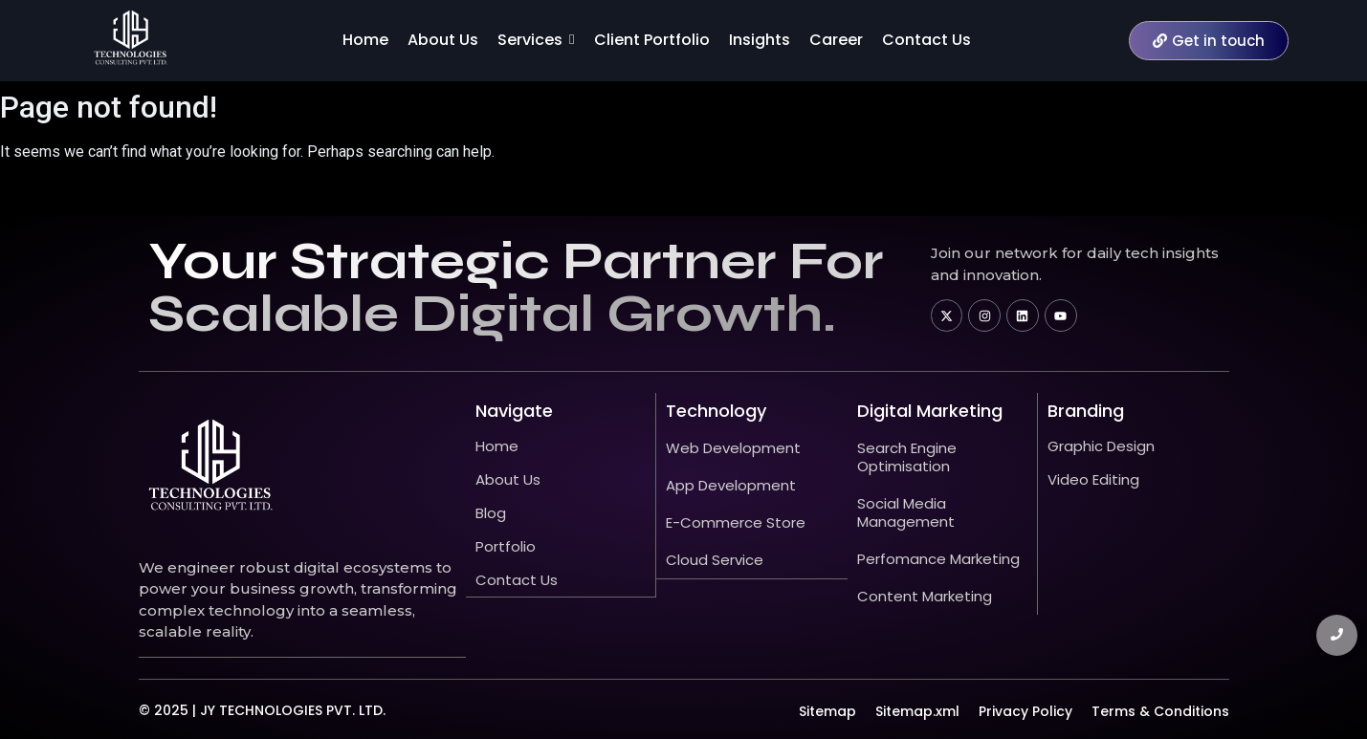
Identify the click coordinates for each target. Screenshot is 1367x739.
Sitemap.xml (917, 710)
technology (716, 411)
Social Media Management (906, 512)
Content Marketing (924, 596)
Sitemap (827, 710)
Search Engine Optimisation (907, 457)
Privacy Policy (1025, 710)
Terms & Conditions (1160, 710)
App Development (731, 485)
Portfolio (505, 546)
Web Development (733, 448)
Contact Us (516, 580)
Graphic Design (1101, 446)
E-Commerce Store (735, 522)
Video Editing (1093, 479)
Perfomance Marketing (938, 559)
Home (496, 446)
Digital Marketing (930, 411)
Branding (1085, 411)
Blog (490, 513)
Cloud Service (714, 560)
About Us (507, 479)
